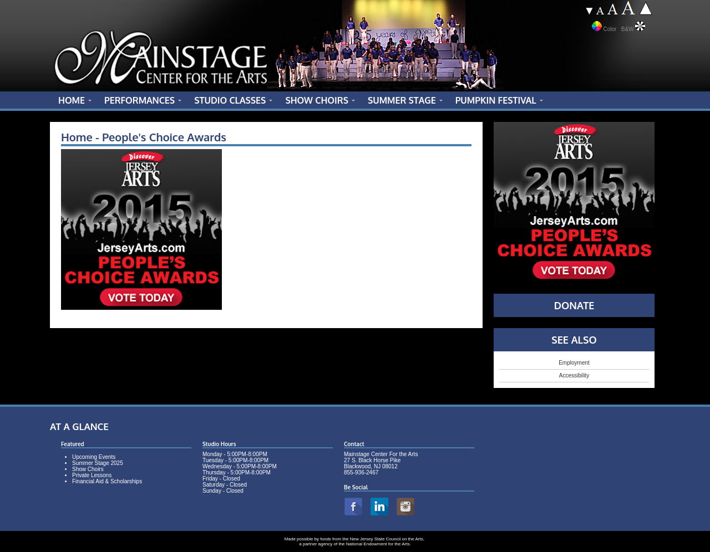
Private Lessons (91, 475)
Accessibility (574, 375)
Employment (574, 363)
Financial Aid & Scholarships (107, 481)
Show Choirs (88, 469)
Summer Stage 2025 (97, 463)
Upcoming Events (93, 457)
